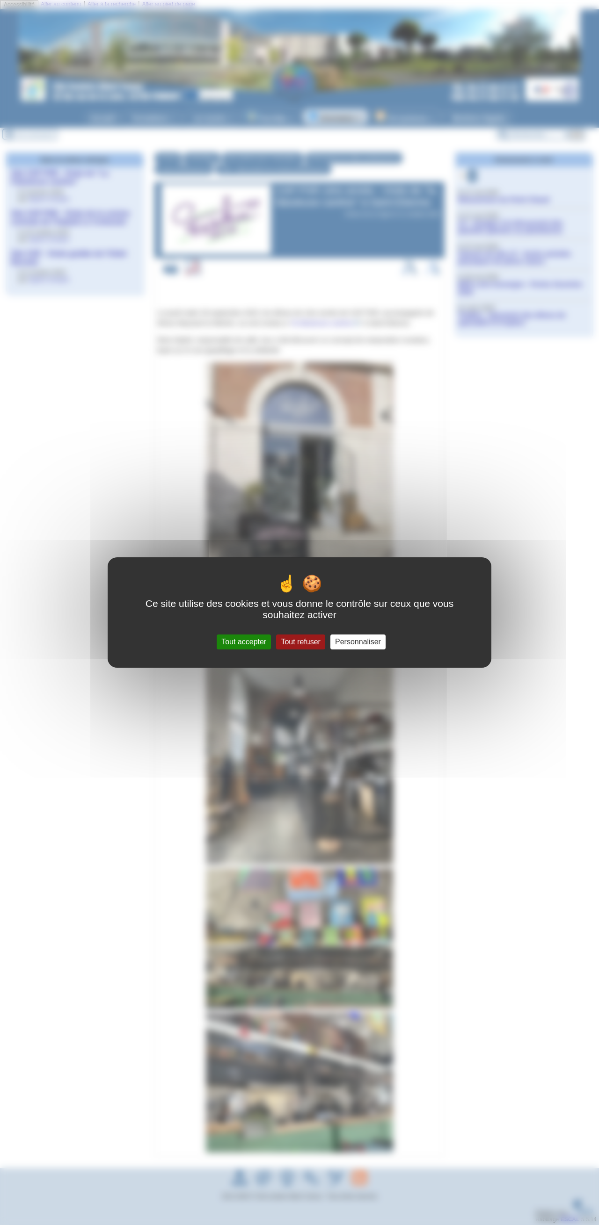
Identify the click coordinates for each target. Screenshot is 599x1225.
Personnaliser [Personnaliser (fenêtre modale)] (358, 642)
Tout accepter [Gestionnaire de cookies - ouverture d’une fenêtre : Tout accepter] (243, 642)
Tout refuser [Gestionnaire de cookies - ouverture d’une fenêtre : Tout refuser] (300, 642)
